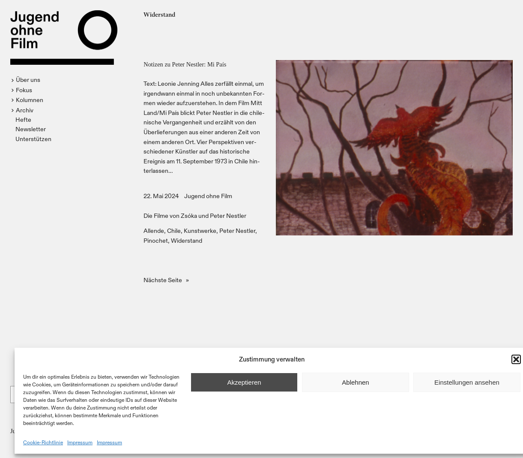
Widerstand (186, 240)
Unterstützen (33, 138)
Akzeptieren (244, 382)
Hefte (23, 119)
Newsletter (30, 129)
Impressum (80, 442)
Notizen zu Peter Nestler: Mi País (184, 64)
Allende (153, 230)
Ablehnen (355, 382)
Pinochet (155, 240)
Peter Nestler (237, 230)
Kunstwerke (200, 230)
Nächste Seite (166, 280)
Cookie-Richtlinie (43, 442)
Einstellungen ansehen (466, 382)
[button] (516, 359)
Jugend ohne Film (208, 195)
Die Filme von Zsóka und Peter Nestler (194, 215)
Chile (174, 230)
